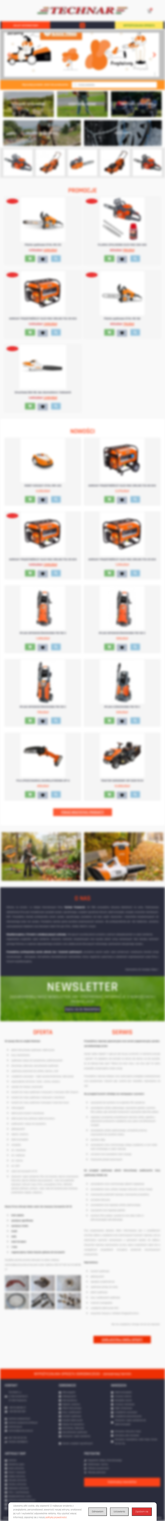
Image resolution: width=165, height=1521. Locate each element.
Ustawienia (119, 1511)
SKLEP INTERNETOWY (25, 25)
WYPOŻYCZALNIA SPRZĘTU (139, 25)
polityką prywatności (56, 1517)
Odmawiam (97, 1511)
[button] (82, 25)
